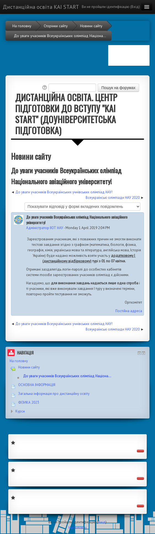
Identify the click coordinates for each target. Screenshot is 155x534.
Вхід (135, 6)
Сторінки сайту (56, 25)
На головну (19, 361)
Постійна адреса (128, 311)
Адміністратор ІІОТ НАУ (44, 227)
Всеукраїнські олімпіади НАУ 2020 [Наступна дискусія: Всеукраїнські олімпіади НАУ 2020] (113, 197)
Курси (20, 411)
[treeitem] (77, 361)
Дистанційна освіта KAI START (41, 6)
